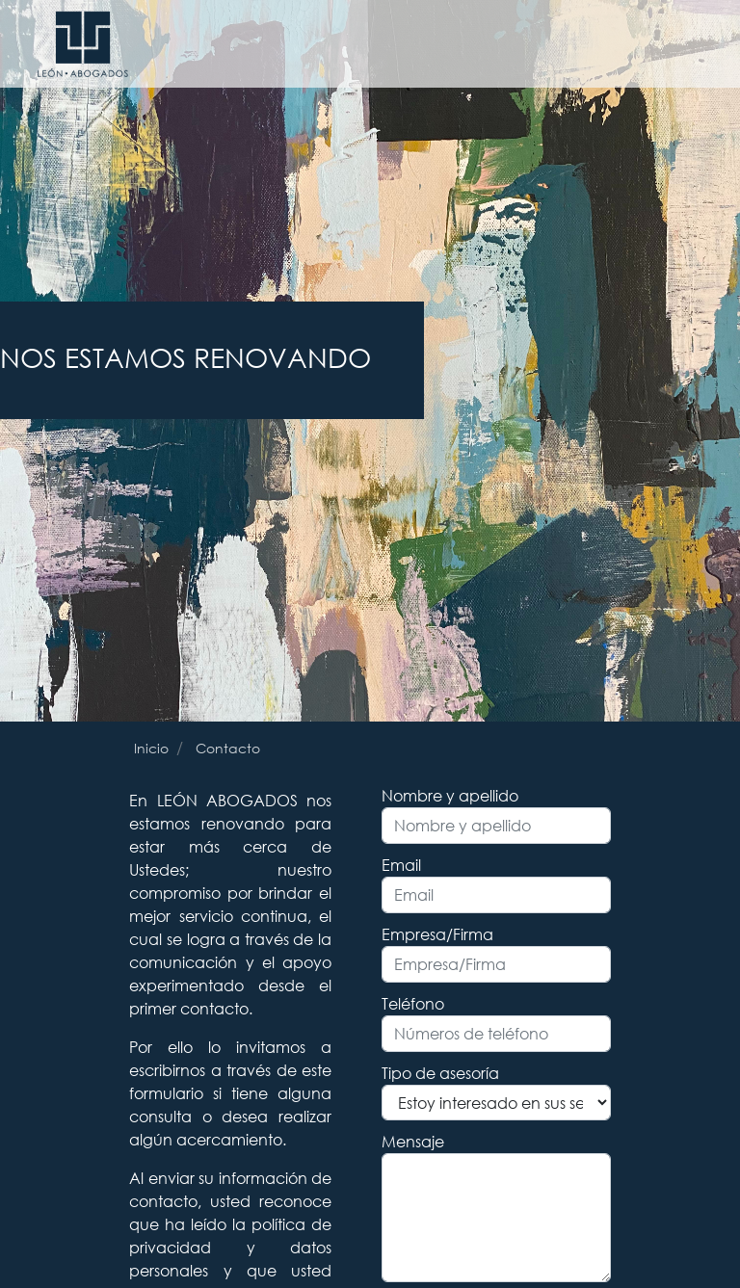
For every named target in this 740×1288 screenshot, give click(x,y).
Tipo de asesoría (440, 1073)
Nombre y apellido (450, 795)
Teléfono (413, 1003)
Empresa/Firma (437, 934)
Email (401, 864)
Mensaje (413, 1141)
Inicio (151, 748)
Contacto (228, 748)
